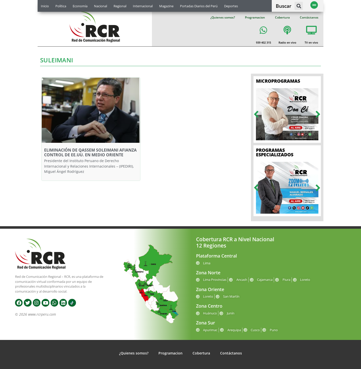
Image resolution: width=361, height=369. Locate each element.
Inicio (45, 6)
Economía (80, 6)
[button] (299, 6)
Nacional (100, 6)
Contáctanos (309, 17)
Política (60, 6)
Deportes (231, 6)
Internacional (143, 6)
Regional (120, 6)
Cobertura (282, 17)
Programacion (255, 17)
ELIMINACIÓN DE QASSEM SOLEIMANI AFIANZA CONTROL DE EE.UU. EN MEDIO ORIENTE (90, 152)
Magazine (166, 6)
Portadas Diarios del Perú (199, 6)
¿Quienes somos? (222, 17)
